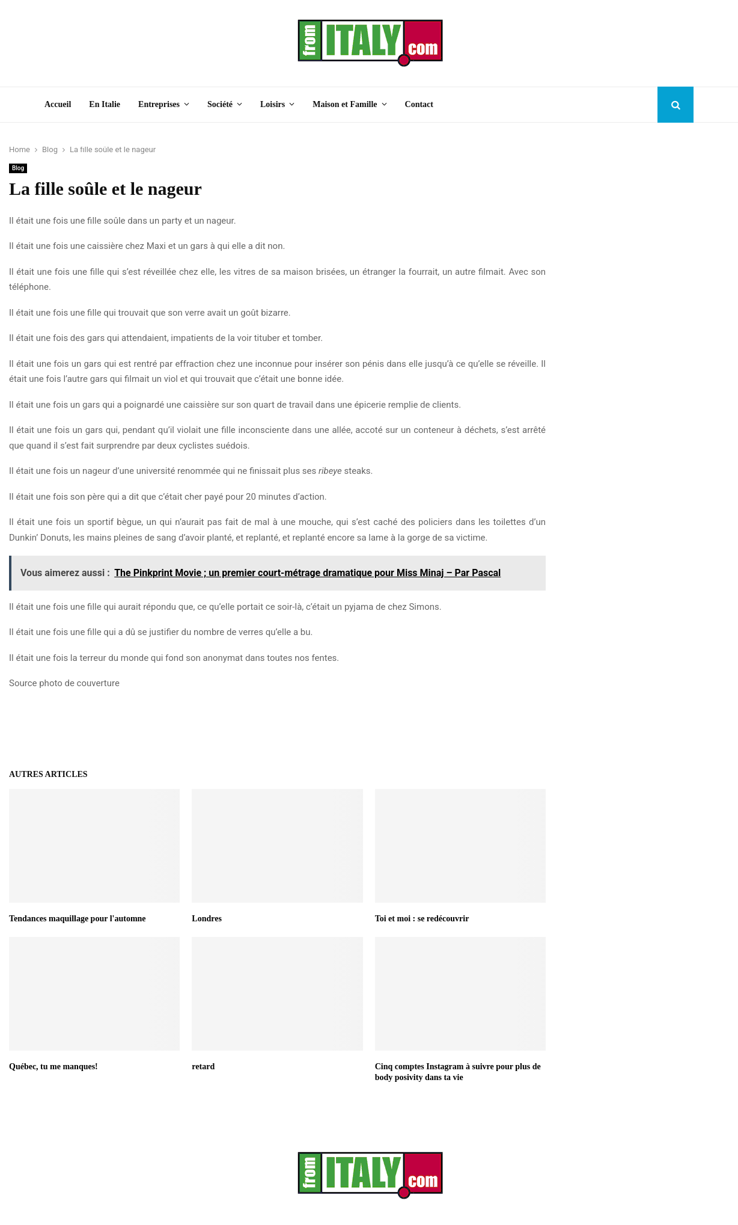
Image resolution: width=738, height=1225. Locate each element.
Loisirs (272, 104)
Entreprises (159, 104)
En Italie (104, 104)
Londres (207, 918)
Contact (419, 104)
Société (220, 104)
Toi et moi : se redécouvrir (422, 918)
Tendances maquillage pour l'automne (77, 918)
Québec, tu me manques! (53, 1066)
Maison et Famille (345, 104)
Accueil (57, 104)
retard (203, 1066)
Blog (18, 168)
